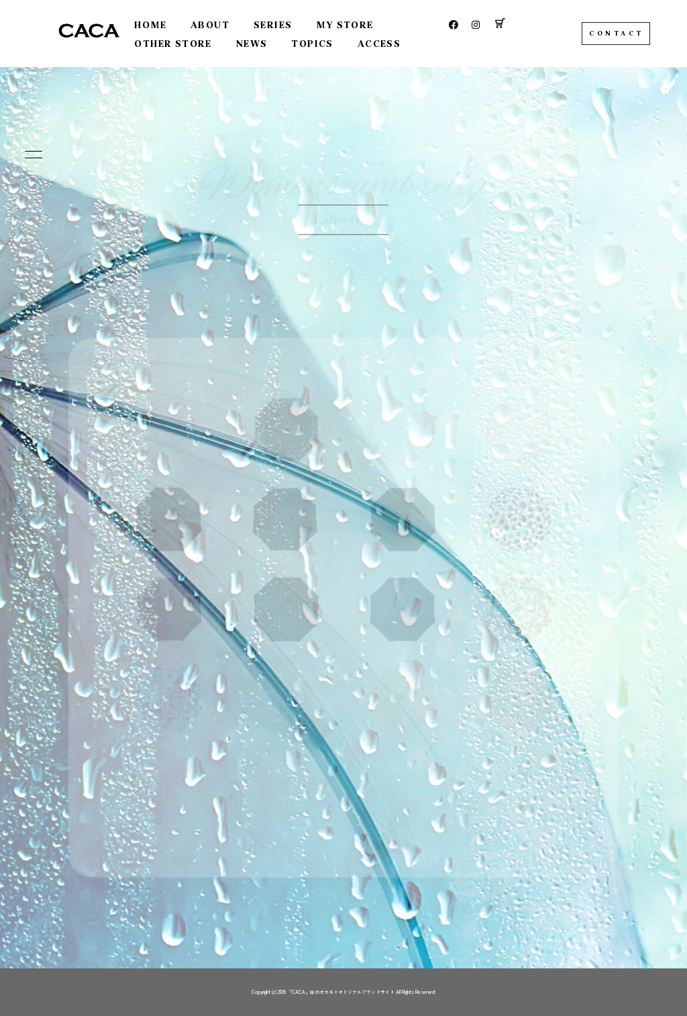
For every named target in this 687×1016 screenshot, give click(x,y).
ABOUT (210, 25)
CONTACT (616, 34)
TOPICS (312, 44)
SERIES (273, 25)
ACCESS (379, 44)
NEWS (252, 44)
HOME (150, 25)
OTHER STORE (172, 44)
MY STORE (344, 25)
